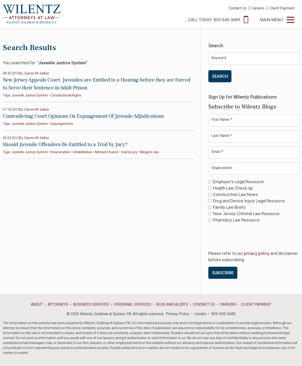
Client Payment (281, 8)
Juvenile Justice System (30, 95)
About (37, 304)
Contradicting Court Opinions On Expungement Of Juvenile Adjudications (83, 116)
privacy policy (256, 253)
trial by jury (129, 152)
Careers (258, 8)
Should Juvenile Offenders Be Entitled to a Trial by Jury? (65, 144)
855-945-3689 (223, 314)
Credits (200, 314)
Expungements (61, 124)
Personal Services (132, 304)
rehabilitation (82, 152)
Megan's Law (149, 152)
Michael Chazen (107, 152)
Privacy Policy (177, 314)
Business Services (91, 304)
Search (220, 76)
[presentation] (244, 236)
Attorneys (58, 304)
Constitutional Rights (65, 95)
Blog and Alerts (172, 304)
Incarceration (60, 152)
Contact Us (238, 8)
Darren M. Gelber (37, 73)
